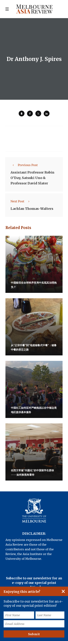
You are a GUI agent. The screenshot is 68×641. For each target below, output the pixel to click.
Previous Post (24, 165)
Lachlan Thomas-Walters (32, 209)
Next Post (21, 201)
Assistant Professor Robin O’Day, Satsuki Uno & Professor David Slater (32, 177)
